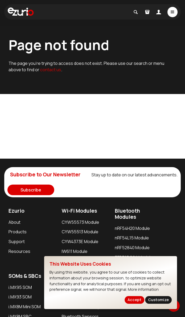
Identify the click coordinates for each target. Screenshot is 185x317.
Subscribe (30, 190)
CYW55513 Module (80, 232)
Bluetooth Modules (127, 213)
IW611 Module (74, 251)
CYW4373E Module (80, 241)
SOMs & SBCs (25, 276)
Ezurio (16, 210)
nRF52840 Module (132, 248)
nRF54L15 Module (132, 238)
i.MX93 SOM (20, 297)
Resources (19, 251)
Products (18, 232)
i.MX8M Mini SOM (25, 307)
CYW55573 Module (80, 222)
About (14, 222)
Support (17, 241)
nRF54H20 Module (132, 228)
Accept (134, 299)
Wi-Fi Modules (79, 210)
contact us (50, 70)
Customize (158, 299)
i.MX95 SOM (20, 287)
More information (143, 289)
